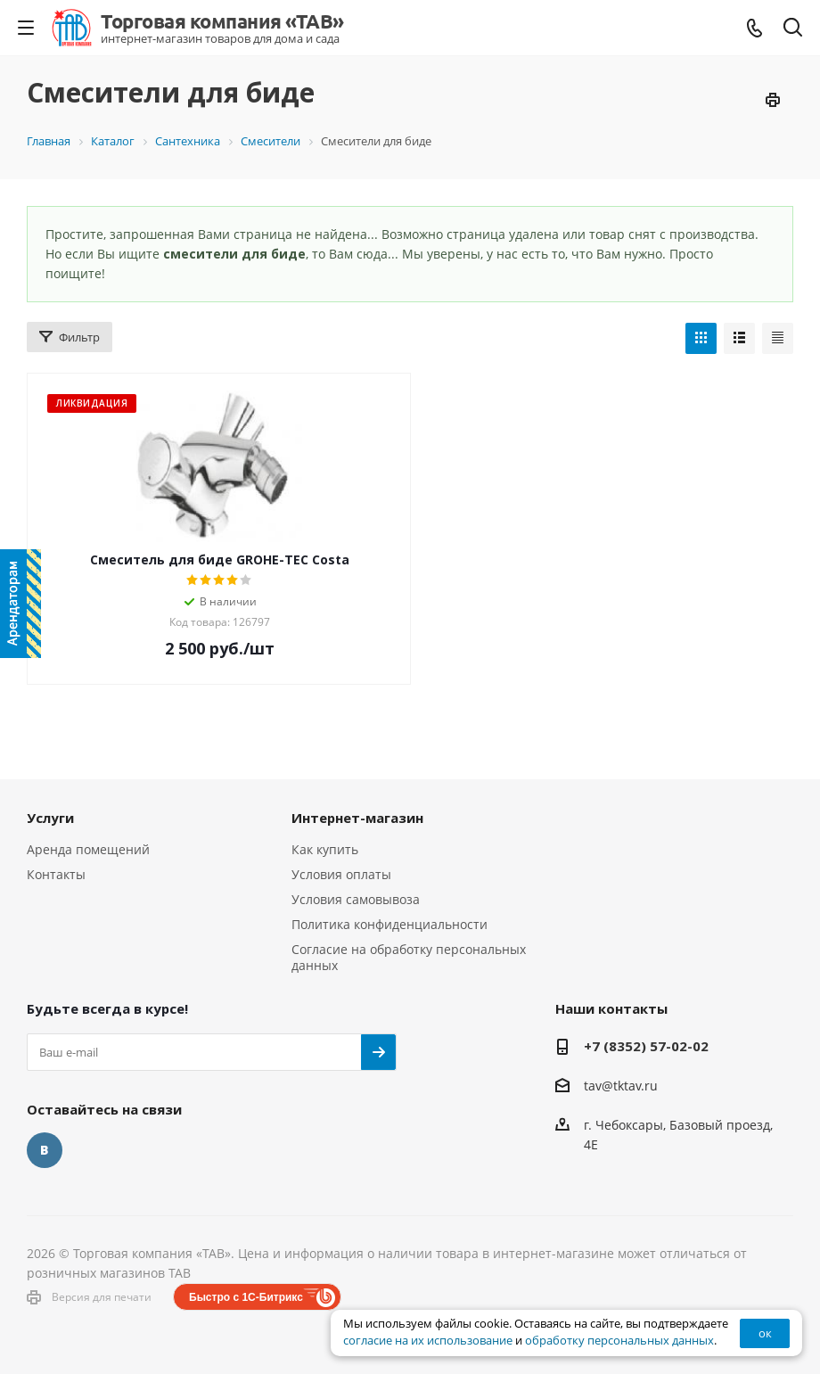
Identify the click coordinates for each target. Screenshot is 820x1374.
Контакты (56, 874)
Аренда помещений (88, 849)
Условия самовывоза (355, 899)
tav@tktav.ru (621, 1085)
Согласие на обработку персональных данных (408, 957)
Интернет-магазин (357, 818)
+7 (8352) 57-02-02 (646, 1046)
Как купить (324, 849)
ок (765, 1333)
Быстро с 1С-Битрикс (246, 1297)
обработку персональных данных (619, 1340)
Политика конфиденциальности (389, 924)
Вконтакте (44, 1150)
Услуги (50, 818)
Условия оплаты (341, 874)
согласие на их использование (427, 1340)
